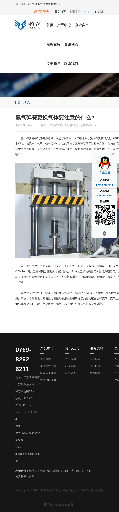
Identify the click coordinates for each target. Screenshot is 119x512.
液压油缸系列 (48, 380)
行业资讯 (70, 366)
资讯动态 (71, 44)
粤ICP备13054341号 (60, 504)
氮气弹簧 (45, 359)
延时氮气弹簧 (48, 366)
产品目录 (95, 366)
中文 (87, 11)
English (99, 11)
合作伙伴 (95, 373)
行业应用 (95, 359)
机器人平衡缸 (48, 373)
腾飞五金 (86, 470)
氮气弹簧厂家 (55, 470)
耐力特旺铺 (72, 470)
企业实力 (82, 25)
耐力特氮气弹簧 (24, 476)
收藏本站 (75, 11)
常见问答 (70, 373)
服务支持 (53, 44)
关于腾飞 (53, 64)
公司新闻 (70, 359)
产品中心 (64, 25)
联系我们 (71, 64)
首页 (49, 25)
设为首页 (60, 11)
